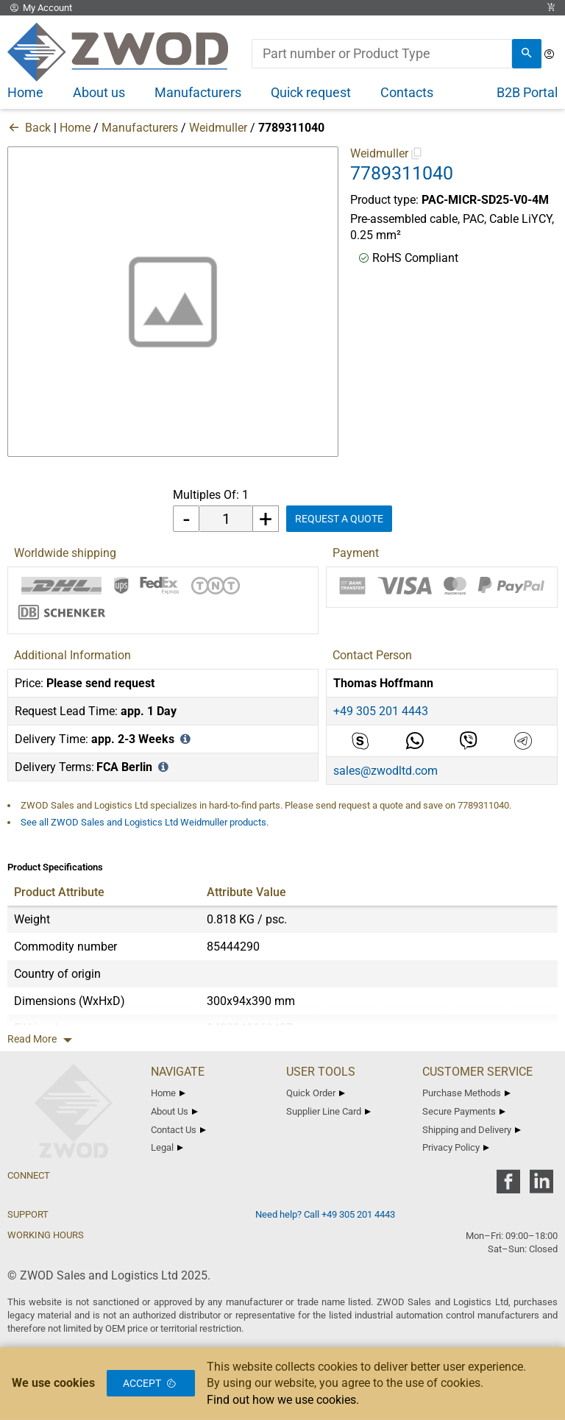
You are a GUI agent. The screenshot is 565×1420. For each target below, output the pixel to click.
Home (75, 128)
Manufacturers (140, 128)
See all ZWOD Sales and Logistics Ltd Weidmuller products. (145, 822)
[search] (526, 53)
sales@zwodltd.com (385, 771)
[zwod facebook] (508, 1186)
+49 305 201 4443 (380, 711)
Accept (151, 1383)
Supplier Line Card (328, 1111)
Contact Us (178, 1129)
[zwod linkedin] (541, 1186)
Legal (167, 1147)
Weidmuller (218, 128)
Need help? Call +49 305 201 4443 (325, 1214)
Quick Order (315, 1092)
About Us (174, 1111)
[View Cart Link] (551, 8)
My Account (39, 7)
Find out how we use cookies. (283, 1400)
